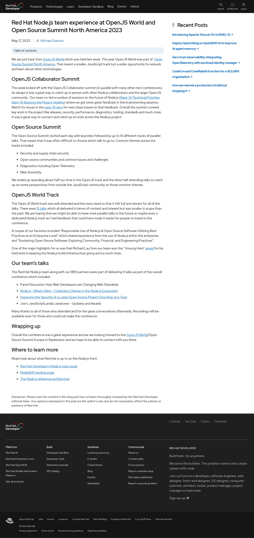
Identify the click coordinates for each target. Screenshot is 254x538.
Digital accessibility (97, 530)
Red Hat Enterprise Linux (20, 458)
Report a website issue (140, 471)
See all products (15, 481)
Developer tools (55, 458)
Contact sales (135, 458)
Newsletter (93, 483)
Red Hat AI (12, 452)
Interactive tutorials (57, 465)
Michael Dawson (52, 41)
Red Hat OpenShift (16, 465)
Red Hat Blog (100, 519)
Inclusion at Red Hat (121, 519)
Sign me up (179, 498)
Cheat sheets (94, 465)
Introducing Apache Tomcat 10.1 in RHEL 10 (201, 35)
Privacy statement (28, 530)
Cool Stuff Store (143, 519)
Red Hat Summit (164, 519)
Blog (90, 471)
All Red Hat (232, 6)
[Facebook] (220, 421)
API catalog (53, 471)
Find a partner (136, 465)
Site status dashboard (140, 477)
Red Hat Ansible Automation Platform (21, 473)
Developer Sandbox (58, 452)
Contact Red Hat (80, 519)
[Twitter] (205, 421)
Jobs (40, 519)
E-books (92, 458)
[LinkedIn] (175, 421)
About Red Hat (26, 519)
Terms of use (47, 530)
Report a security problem (142, 483)
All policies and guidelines (70, 530)
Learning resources (98, 452)
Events (91, 477)
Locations (63, 519)
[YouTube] (190, 421)
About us (133, 452)
